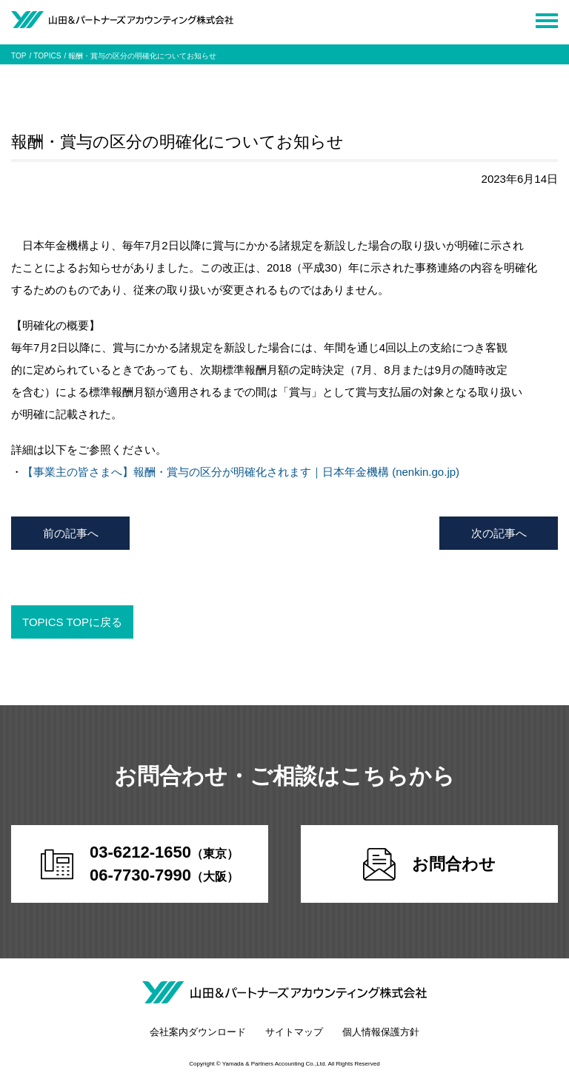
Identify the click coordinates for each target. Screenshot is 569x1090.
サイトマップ (294, 1031)
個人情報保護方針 (380, 1031)
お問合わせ (429, 864)
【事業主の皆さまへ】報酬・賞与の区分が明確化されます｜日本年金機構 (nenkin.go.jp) (240, 471)
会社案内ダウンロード (198, 1031)
